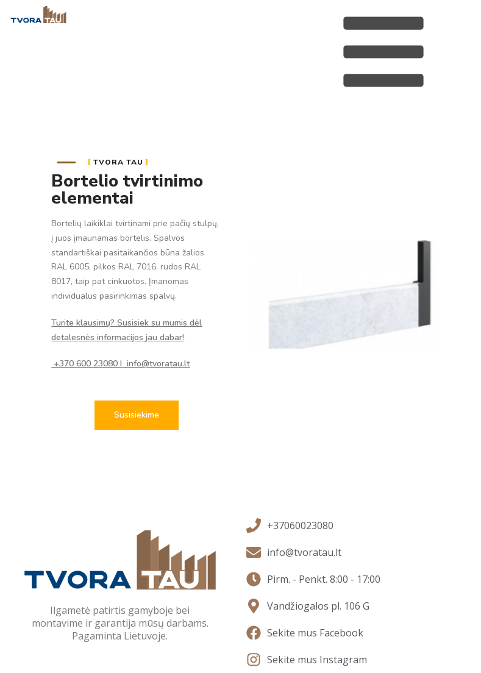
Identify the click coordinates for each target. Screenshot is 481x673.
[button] (136, 415)
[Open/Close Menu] (383, 52)
